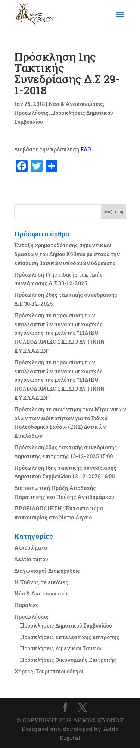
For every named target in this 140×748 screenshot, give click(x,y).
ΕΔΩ (85, 149)
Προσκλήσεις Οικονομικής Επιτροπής (68, 659)
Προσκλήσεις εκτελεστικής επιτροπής (69, 637)
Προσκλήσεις (31, 112)
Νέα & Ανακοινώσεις (76, 103)
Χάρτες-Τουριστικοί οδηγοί (48, 671)
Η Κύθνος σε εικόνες (41, 582)
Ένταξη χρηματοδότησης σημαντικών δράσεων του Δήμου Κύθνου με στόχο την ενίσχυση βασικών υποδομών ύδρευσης (67, 254)
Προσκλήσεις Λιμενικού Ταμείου (61, 648)
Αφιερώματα (30, 547)
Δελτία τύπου (31, 559)
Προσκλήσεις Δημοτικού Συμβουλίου (66, 625)
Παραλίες (26, 605)
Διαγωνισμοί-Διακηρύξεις (47, 570)
